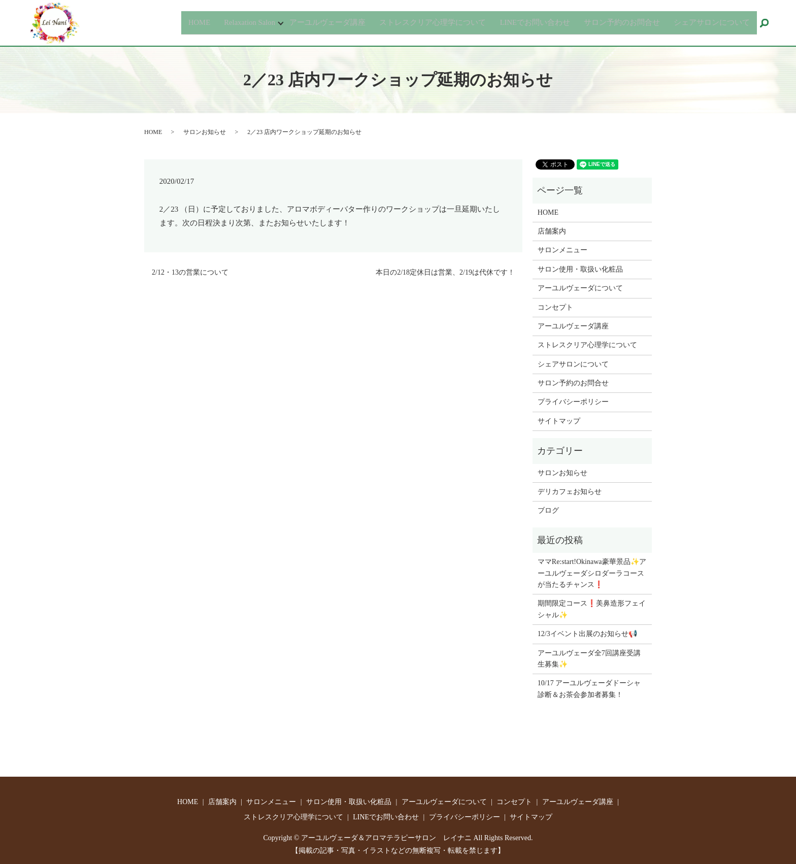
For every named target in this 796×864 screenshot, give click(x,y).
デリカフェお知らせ (570, 491)
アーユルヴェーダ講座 (306, 22)
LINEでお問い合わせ (524, 22)
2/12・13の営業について (190, 272)
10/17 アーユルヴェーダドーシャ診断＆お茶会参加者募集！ (589, 688)
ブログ (548, 510)
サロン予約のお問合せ (615, 22)
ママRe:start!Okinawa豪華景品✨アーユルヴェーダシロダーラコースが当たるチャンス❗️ (592, 573)
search (769, 23)
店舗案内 (552, 231)
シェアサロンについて (709, 22)
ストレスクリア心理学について (417, 22)
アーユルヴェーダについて (580, 288)
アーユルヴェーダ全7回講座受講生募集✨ (589, 658)
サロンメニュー (562, 250)
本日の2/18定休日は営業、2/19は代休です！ (445, 272)
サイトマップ (559, 421)
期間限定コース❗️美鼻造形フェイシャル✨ (592, 609)
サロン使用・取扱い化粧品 (580, 269)
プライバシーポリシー (573, 402)
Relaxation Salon (223, 22)
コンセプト (555, 307)
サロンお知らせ (204, 132)
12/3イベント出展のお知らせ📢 (587, 634)
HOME (170, 22)
